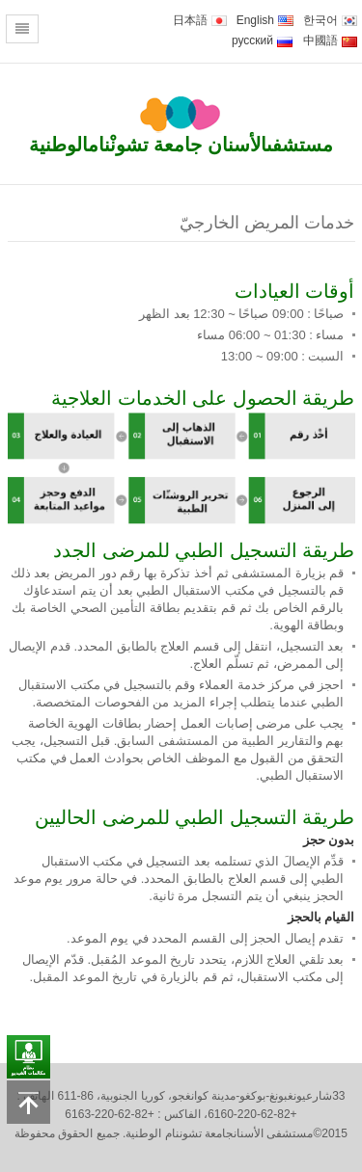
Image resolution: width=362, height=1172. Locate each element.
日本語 (200, 20)
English (265, 20)
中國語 (330, 40)
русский (262, 40)
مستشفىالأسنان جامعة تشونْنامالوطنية (181, 144)
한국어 (330, 20)
